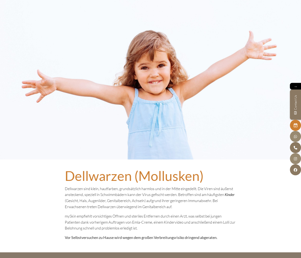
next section (150, 150)
